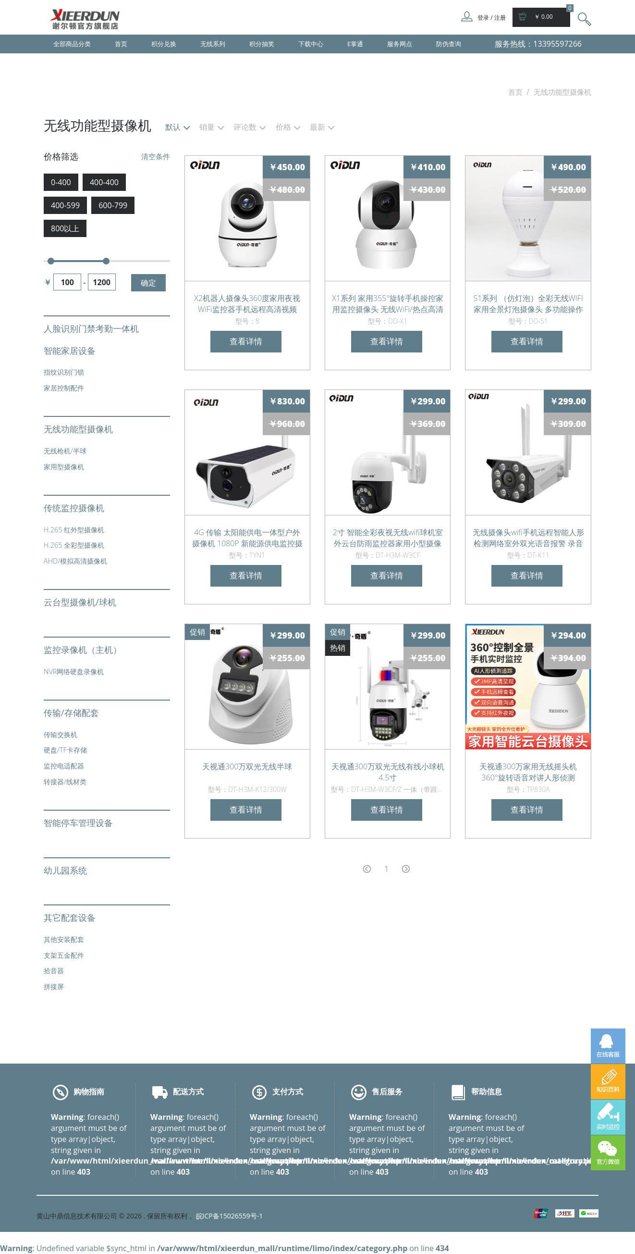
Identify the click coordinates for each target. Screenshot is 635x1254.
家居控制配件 (64, 387)
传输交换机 (60, 734)
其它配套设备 (70, 917)
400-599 (65, 205)
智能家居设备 (70, 350)
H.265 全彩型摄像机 (74, 545)
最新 (317, 127)
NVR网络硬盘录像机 (74, 671)
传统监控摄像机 (74, 508)
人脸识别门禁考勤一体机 (91, 328)
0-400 (61, 182)
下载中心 (310, 44)
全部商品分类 (72, 44)
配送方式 (188, 1091)
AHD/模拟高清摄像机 (75, 560)
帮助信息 (486, 1091)
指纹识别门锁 (64, 371)
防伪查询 (448, 44)
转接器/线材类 (65, 781)
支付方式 (287, 1091)
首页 (121, 44)
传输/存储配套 (71, 712)
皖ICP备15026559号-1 (229, 1215)
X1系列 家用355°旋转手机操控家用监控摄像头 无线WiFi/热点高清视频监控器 (387, 303)
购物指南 (88, 1091)
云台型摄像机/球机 (80, 602)
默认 (173, 127)
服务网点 (399, 44)
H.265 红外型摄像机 (74, 529)
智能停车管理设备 (78, 822)
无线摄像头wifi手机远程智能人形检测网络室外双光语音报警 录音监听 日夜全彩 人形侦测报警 (528, 537)
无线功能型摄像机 (78, 429)
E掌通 (355, 44)
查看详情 (246, 341)
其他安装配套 (64, 939)
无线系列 (212, 44)
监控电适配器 (64, 765)
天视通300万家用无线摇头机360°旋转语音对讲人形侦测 (528, 771)
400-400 (104, 182)
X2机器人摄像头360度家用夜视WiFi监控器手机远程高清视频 (247, 303)
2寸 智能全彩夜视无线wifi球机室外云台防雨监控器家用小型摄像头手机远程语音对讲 (388, 537)
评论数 (244, 127)
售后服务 (387, 1091)
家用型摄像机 (64, 466)
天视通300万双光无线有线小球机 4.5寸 (387, 771)
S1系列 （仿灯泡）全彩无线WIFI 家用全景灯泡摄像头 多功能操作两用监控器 (528, 303)
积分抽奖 (261, 44)
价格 (283, 127)
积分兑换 (163, 44)
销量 (207, 127)
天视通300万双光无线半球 (247, 766)
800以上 (65, 228)
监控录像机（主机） (83, 649)
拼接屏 (54, 986)
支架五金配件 (64, 955)
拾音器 (54, 970)
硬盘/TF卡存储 (65, 749)
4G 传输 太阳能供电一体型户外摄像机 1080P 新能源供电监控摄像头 (247, 537)
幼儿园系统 (65, 870)
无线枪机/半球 (65, 450)
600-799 (112, 205)
